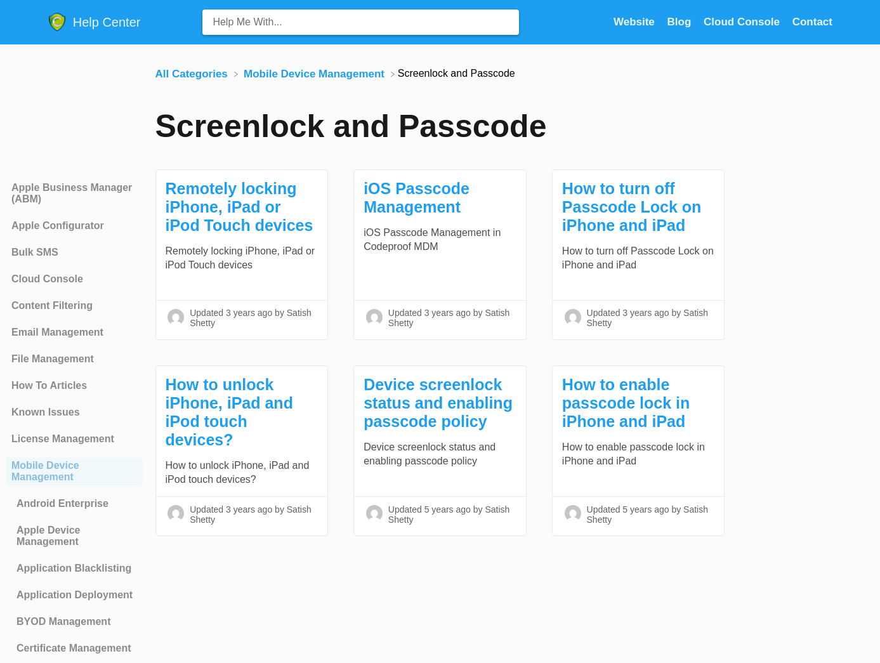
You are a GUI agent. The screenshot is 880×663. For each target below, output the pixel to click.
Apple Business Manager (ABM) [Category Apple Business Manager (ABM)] (71, 193)
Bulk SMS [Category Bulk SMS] (34, 252)
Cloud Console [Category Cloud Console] (47, 278)
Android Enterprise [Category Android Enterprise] (62, 503)
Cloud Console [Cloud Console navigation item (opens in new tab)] (743, 22)
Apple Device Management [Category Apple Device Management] (48, 536)
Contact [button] (812, 22)
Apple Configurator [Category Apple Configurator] (57, 225)
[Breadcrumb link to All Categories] (193, 73)
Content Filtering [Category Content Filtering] (52, 305)
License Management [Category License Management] (62, 438)
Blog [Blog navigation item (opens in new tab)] (681, 22)
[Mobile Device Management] (316, 73)
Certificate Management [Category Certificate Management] (73, 648)
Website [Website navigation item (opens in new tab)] (636, 22)
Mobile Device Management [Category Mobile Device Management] (45, 471)
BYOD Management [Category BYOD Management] (63, 621)
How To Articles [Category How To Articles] (49, 385)
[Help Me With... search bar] (360, 22)
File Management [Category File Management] (52, 358)
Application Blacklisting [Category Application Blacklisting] (73, 568)
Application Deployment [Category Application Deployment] (74, 594)
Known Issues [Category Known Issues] (45, 412)
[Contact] (812, 21)
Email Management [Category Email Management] (57, 332)
